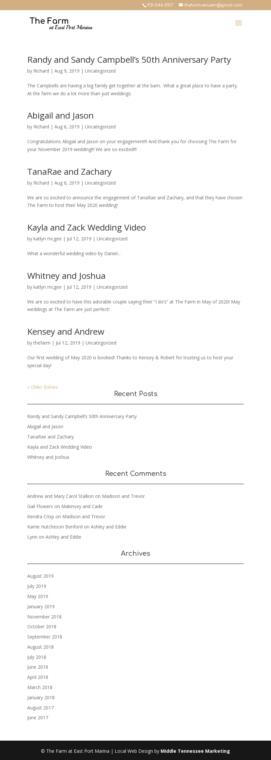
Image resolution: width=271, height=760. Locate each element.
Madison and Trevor (123, 496)
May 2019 (37, 596)
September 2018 (44, 637)
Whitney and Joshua (66, 275)
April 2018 (37, 677)
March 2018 (39, 687)
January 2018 (41, 697)
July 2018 (36, 657)
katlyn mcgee (47, 238)
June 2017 (37, 717)
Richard (41, 71)
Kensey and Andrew (65, 331)
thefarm (41, 343)
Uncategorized (100, 71)
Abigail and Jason (60, 115)
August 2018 (40, 647)
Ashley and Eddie (108, 527)
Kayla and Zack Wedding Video (86, 227)
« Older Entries (42, 387)
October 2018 (41, 626)
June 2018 (37, 667)
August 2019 (40, 576)
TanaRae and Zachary (69, 171)
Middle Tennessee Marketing (195, 751)
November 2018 (44, 617)
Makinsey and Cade (82, 506)
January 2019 (41, 606)
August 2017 (40, 707)
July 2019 (36, 586)
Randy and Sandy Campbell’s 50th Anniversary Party (129, 59)
